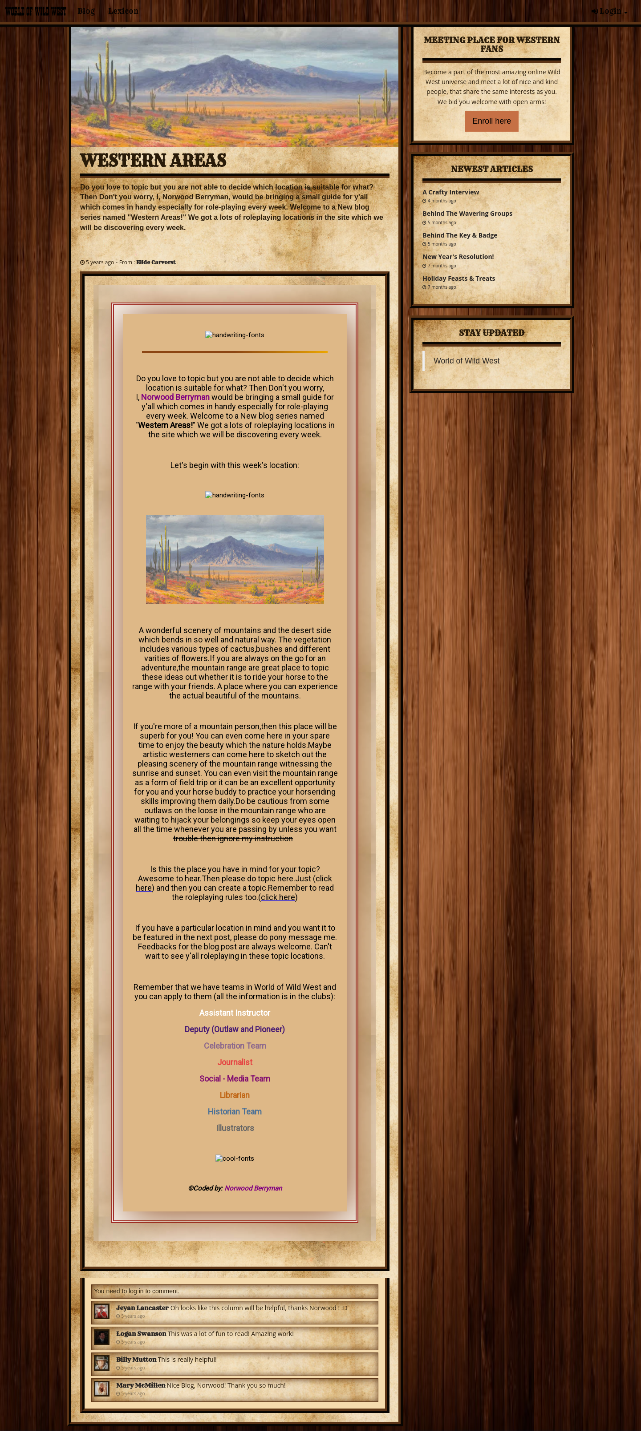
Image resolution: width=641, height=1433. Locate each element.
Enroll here (491, 121)
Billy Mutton (136, 1360)
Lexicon (123, 11)
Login (610, 11)
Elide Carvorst (155, 262)
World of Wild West (466, 360)
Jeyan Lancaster (142, 1308)
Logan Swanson (141, 1334)
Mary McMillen (140, 1385)
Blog (86, 11)
